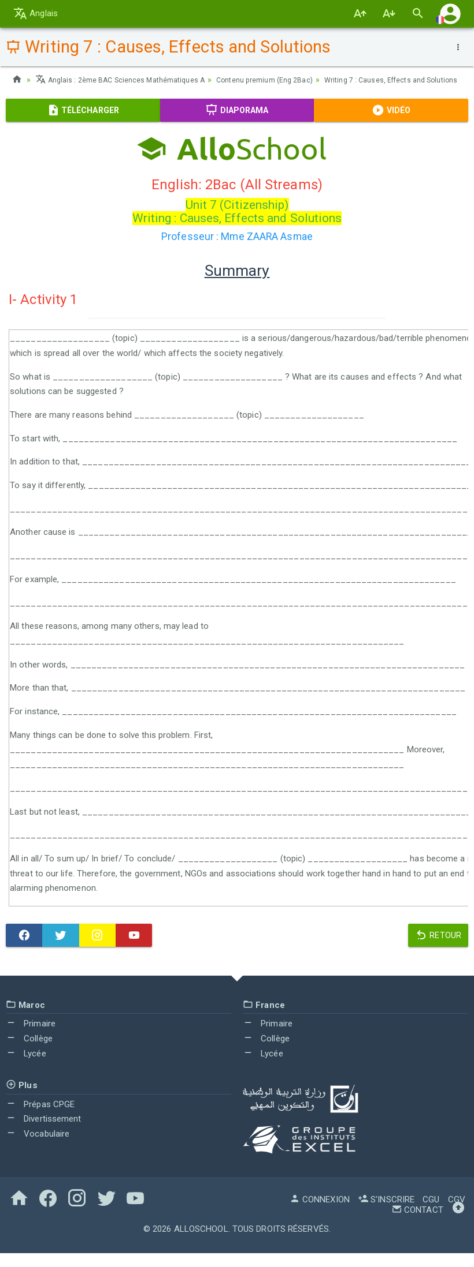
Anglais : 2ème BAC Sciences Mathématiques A (129, 79)
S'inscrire (386, 1213)
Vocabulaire (37, 1147)
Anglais (35, 13)
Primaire (30, 1037)
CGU (431, 1213)
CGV (456, 1213)
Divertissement (44, 1132)
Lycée (26, 1067)
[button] (450, 13)
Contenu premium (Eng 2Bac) (291, 79)
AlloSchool (201, 1243)
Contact (417, 1224)
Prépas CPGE (40, 1118)
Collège (29, 1052)
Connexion (320, 1213)
